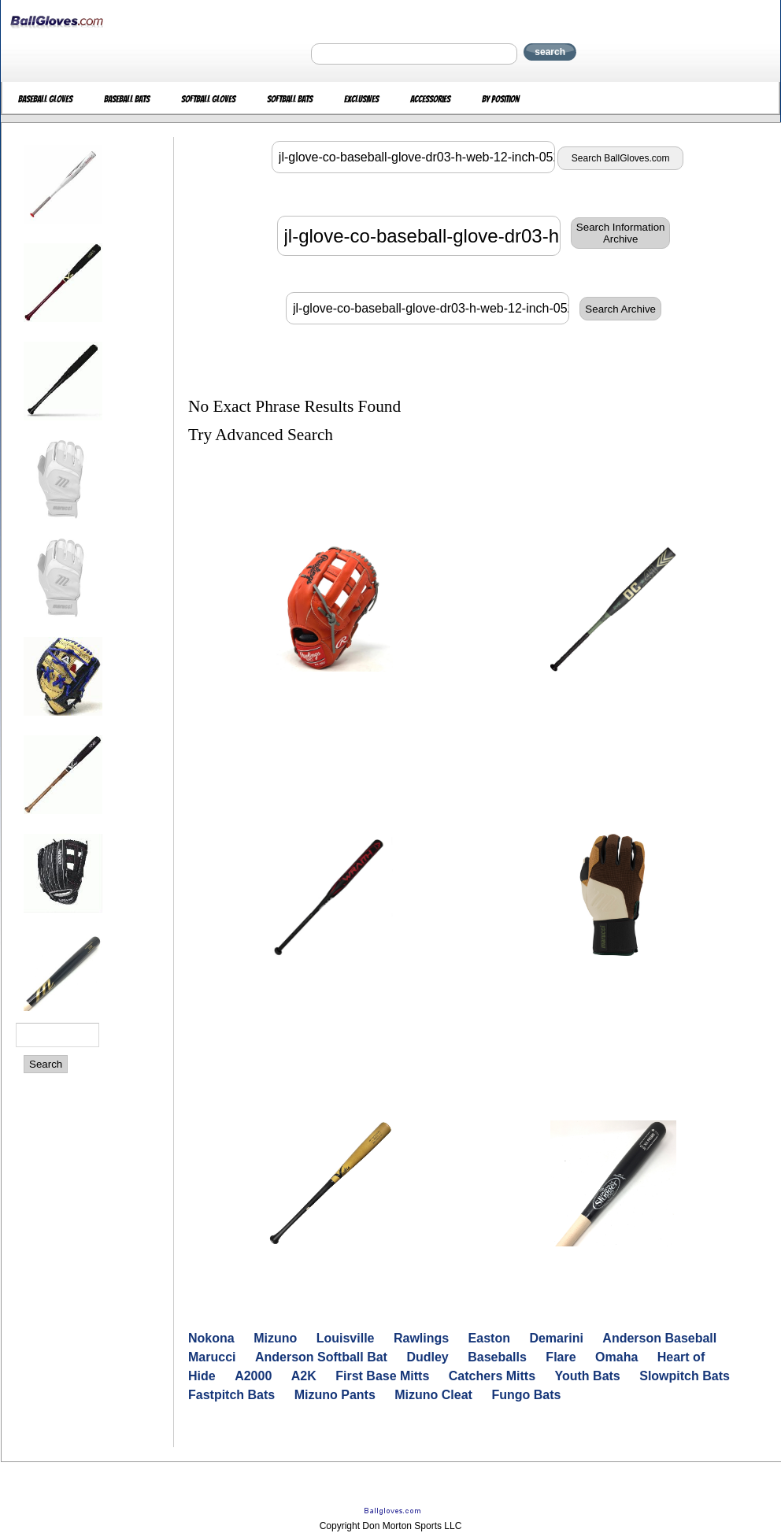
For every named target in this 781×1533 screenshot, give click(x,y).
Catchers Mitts (492, 1376)
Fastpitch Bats (231, 1395)
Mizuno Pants (335, 1395)
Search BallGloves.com (621, 158)
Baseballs (497, 1357)
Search (45, 1064)
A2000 (253, 1376)
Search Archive (620, 309)
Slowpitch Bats (684, 1376)
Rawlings (421, 1338)
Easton (489, 1338)
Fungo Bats (526, 1395)
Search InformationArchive (620, 233)
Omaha (616, 1357)
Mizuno (275, 1338)
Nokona (211, 1338)
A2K (303, 1376)
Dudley (427, 1357)
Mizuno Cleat (433, 1395)
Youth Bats (587, 1376)
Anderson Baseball (659, 1338)
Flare (561, 1357)
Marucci (211, 1357)
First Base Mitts (382, 1376)
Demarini (556, 1338)
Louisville (345, 1338)
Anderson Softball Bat (321, 1357)
